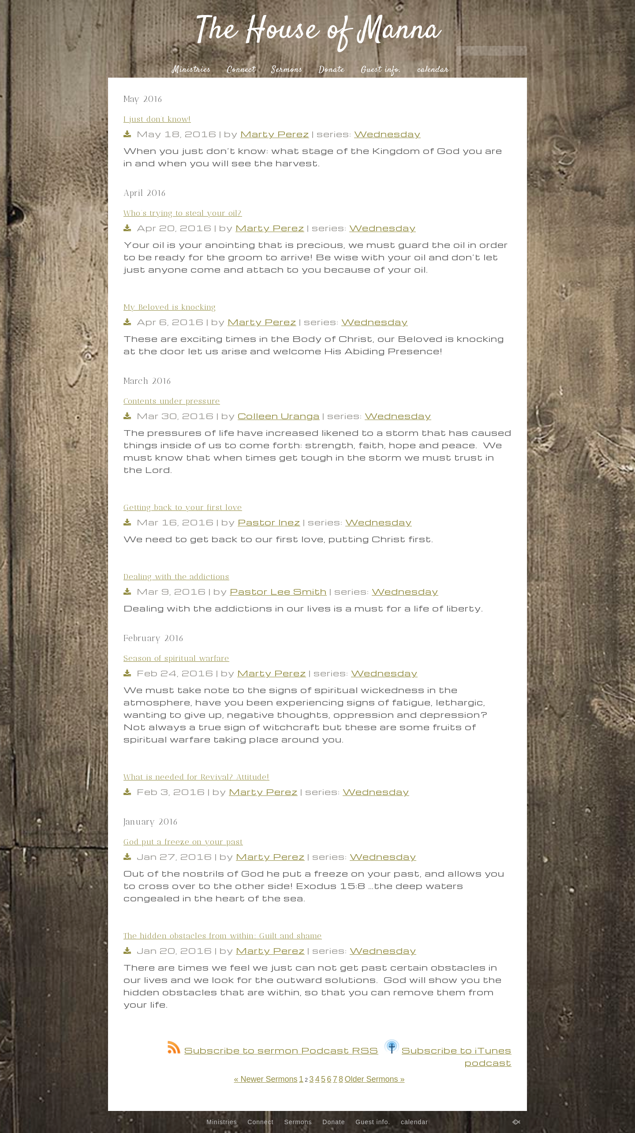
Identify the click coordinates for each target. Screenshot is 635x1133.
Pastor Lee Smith (278, 591)
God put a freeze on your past (183, 842)
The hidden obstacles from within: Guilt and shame (222, 936)
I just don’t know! (157, 119)
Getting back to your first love (182, 507)
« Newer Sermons (265, 1079)
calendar (433, 70)
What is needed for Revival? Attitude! (196, 777)
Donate (331, 70)
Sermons (287, 70)
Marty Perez (274, 133)
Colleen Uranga (279, 415)
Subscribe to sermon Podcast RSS (273, 1050)
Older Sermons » (374, 1079)
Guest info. (381, 70)
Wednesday (387, 133)
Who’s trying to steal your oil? (182, 213)
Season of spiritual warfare (176, 658)
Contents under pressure (171, 401)
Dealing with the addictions (176, 577)
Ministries (191, 70)
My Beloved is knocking (169, 307)
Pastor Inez (269, 522)
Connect (241, 70)
